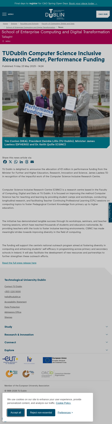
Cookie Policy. (63, 403)
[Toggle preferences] (65, 413)
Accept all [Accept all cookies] (16, 412)
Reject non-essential (41, 412)
